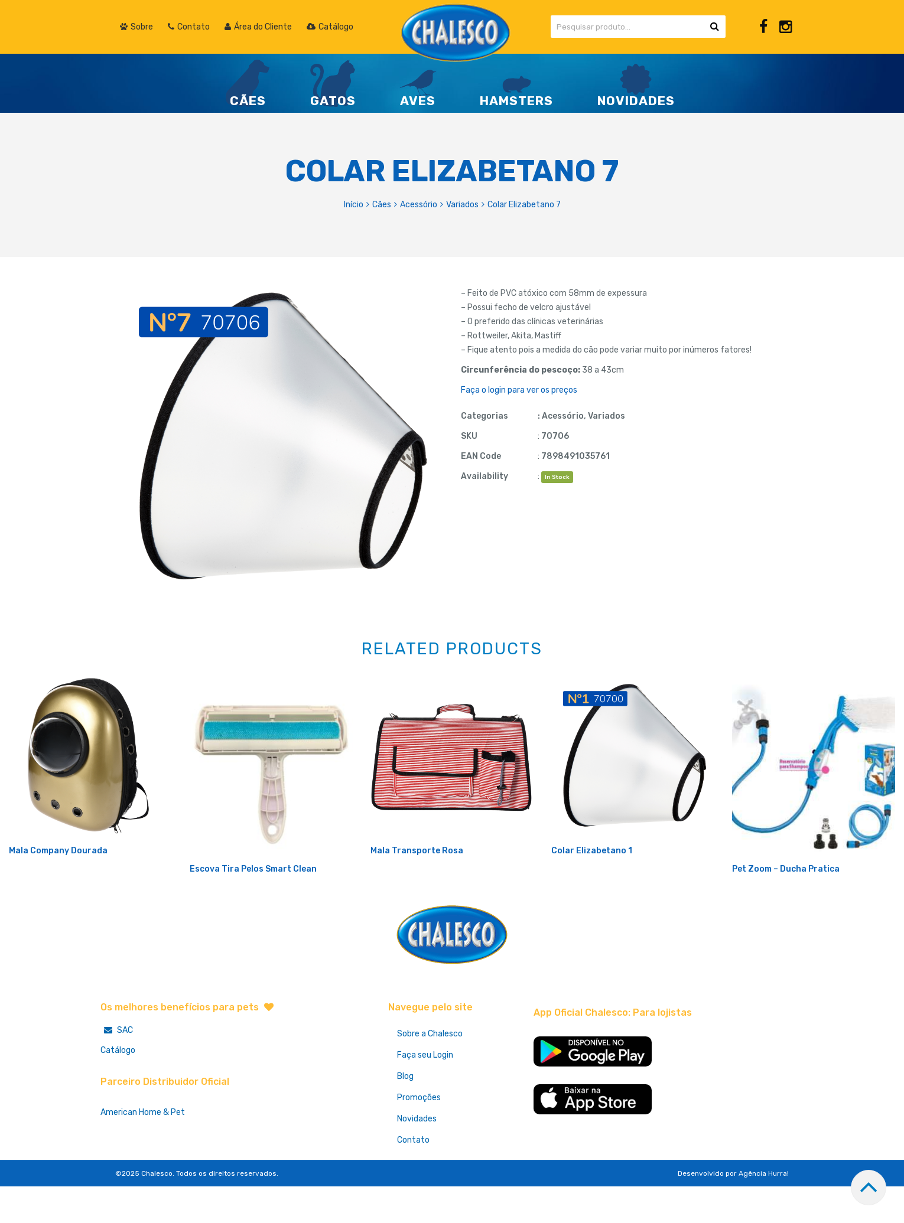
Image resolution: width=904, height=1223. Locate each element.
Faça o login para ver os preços (519, 390)
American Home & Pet (142, 1151)
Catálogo (117, 1089)
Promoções (419, 1136)
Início (353, 205)
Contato (413, 1179)
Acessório (418, 205)
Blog (405, 1115)
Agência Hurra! (764, 1212)
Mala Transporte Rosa (416, 890)
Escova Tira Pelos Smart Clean (253, 908)
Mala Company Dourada (58, 890)
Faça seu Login (425, 1094)
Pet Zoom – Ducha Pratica (786, 908)
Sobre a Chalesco (430, 1073)
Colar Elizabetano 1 (591, 890)
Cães (381, 205)
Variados (462, 205)
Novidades (417, 1158)
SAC (116, 1069)
